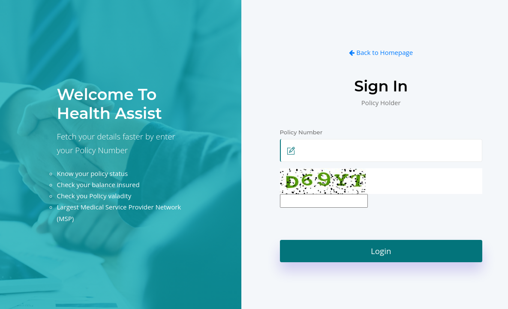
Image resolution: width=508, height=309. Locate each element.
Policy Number (304, 132)
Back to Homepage (381, 52)
